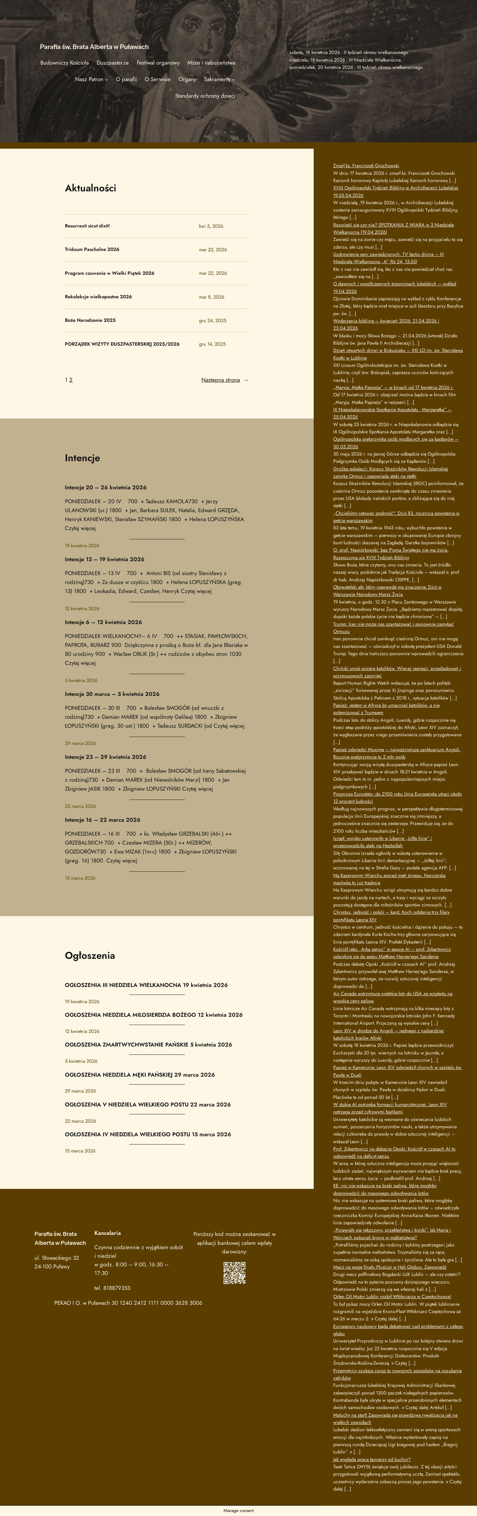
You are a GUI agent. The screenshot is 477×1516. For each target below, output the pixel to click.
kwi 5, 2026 (211, 226)
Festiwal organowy (158, 63)
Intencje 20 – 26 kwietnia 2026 (106, 487)
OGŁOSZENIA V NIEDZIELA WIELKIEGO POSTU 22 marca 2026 (148, 1104)
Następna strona (225, 379)
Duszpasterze (113, 63)
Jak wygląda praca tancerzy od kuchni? (372, 1459)
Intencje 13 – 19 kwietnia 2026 (104, 559)
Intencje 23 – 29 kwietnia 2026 (105, 757)
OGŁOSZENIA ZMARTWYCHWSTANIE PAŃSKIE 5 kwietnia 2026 (148, 1044)
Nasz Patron (89, 79)
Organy (187, 79)
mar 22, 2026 (213, 249)
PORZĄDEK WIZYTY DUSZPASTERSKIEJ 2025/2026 (122, 344)
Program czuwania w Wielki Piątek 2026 (109, 273)
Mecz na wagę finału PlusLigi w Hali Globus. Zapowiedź (390, 1267)
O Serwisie (158, 79)
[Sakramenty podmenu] (233, 79)
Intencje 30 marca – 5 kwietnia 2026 (112, 694)
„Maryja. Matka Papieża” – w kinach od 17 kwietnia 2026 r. (393, 387)
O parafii (126, 79)
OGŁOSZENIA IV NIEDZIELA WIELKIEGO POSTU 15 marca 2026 (148, 1134)
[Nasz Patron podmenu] (106, 79)
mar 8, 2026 (211, 297)
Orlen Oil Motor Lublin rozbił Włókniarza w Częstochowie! (392, 1296)
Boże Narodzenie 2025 (90, 320)
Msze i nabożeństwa (211, 63)
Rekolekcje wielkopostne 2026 (98, 297)
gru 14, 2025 (212, 344)
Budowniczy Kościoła (64, 63)
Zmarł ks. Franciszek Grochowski (366, 165)
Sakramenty (217, 79)
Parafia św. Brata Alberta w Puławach (94, 47)
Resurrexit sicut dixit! (87, 226)
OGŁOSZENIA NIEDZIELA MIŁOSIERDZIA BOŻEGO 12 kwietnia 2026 (154, 1014)
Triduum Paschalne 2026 (92, 249)
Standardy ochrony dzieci (205, 96)
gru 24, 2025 (212, 320)
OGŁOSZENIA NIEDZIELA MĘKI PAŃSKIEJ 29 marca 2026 (140, 1074)
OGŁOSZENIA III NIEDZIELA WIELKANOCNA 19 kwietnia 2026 (146, 985)
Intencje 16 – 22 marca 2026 (102, 819)
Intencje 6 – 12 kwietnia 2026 (103, 622)
